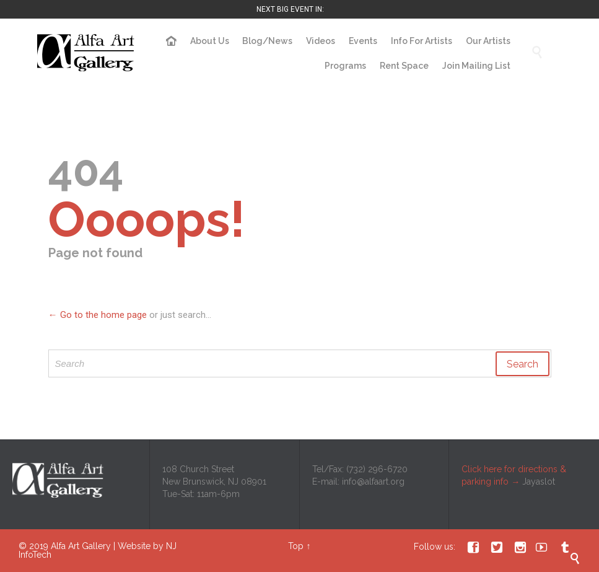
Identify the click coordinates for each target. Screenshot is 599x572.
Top (296, 546)
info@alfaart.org (373, 481)
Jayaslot (538, 481)
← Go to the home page (97, 314)
